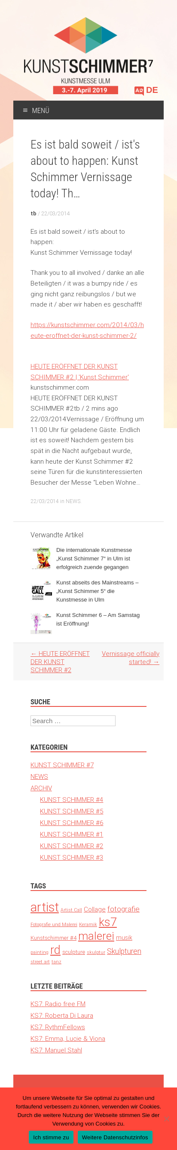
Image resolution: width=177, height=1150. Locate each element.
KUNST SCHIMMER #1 (71, 834)
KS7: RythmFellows (58, 1027)
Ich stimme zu (51, 1137)
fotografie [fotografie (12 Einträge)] (123, 909)
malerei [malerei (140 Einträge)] (96, 936)
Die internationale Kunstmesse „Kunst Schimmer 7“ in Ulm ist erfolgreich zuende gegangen (94, 558)
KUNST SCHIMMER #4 (71, 799)
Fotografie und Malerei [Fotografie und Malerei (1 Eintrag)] (54, 924)
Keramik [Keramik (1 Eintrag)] (88, 924)
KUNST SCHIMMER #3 (71, 857)
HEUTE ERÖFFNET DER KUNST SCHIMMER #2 (60, 661)
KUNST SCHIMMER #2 (71, 846)
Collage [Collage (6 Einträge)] (95, 909)
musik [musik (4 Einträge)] (124, 937)
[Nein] (166, 1118)
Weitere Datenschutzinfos (115, 1137)
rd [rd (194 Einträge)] (55, 950)
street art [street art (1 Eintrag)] (40, 962)
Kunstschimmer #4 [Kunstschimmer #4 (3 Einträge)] (53, 937)
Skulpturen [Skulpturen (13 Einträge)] (124, 951)
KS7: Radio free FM (58, 1004)
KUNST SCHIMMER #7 (62, 765)
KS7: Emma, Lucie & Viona (68, 1038)
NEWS (73, 501)
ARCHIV (41, 788)
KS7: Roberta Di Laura (62, 1015)
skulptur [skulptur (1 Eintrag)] (96, 952)
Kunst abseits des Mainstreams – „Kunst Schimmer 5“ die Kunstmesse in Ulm (97, 591)
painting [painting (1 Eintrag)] (40, 952)
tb (34, 213)
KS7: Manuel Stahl (56, 1050)
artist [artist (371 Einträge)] (45, 907)
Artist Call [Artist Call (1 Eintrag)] (71, 910)
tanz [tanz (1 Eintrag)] (56, 962)
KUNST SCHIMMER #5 (71, 811)
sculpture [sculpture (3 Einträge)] (73, 952)
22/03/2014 (55, 213)
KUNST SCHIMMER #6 (71, 823)
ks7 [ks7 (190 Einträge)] (108, 922)
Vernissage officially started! (130, 657)
